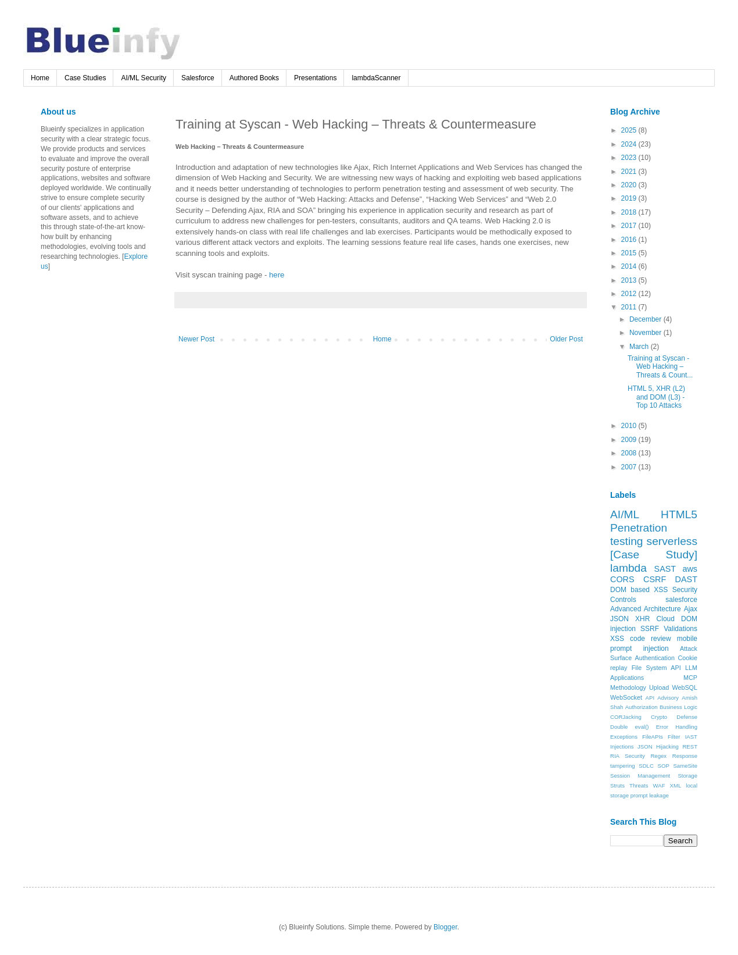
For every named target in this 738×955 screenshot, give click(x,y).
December (646, 319)
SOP (663, 765)
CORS (622, 579)
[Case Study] (653, 554)
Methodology (628, 687)
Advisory (668, 697)
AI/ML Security (143, 78)
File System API (656, 667)
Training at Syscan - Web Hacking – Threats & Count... (660, 366)
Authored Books (254, 78)
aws (689, 568)
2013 (630, 280)
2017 (630, 226)
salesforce (681, 600)
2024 (630, 144)
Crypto (659, 717)
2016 (630, 240)
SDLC (646, 765)
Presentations (315, 78)
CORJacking (626, 717)
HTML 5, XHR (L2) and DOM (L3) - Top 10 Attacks (656, 396)
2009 (630, 440)
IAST (691, 736)
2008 (630, 453)
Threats (639, 785)
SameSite (685, 765)
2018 (630, 212)
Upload (659, 687)
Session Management (640, 775)
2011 (630, 307)
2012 (630, 294)
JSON (619, 619)
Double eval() (629, 727)
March (640, 347)
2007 (630, 467)
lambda (628, 568)
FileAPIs (652, 736)
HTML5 (679, 514)
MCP (690, 677)
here (276, 274)
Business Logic (678, 707)
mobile (687, 639)
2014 (630, 266)
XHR (642, 619)
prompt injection (639, 648)
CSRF (654, 579)
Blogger (445, 927)
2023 (630, 158)
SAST (665, 568)
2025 (630, 130)
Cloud (666, 619)
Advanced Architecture (645, 609)
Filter (674, 736)
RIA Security (627, 756)
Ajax (690, 609)
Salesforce (197, 78)
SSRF (649, 629)
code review (650, 639)
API (650, 697)
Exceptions (623, 736)
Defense (686, 717)
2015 (630, 253)
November (646, 333)
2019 (630, 198)
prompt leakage (649, 795)
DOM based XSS (639, 590)
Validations (680, 629)
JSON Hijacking (658, 746)
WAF (659, 785)
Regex (658, 756)
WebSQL (684, 687)
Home (40, 78)
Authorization (641, 707)
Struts (617, 785)
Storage (687, 775)
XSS (617, 639)
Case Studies (85, 78)
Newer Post (196, 339)
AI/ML (624, 514)
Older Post (566, 339)
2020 (630, 185)
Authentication (655, 657)
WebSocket (626, 697)
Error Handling (676, 727)
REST (689, 746)
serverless (672, 541)
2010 (630, 426)
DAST (686, 579)
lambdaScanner (376, 78)
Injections (622, 746)
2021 (630, 172)
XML (676, 785)
